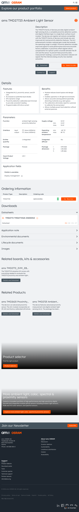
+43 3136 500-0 (10, 447)
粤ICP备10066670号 (7, 498)
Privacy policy (5, 495)
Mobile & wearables (11, 172)
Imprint (34, 495)
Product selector (10, 366)
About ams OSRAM (48, 439)
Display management (12, 176)
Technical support (6, 474)
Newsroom (44, 442)
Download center (6, 466)
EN (66, 223)
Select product (71, 8)
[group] (16, 272)
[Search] (73, 3)
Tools (3, 469)
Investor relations (46, 444)
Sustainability (45, 447)
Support (52, 72)
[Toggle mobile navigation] (76, 3)
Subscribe (72, 425)
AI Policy (50, 495)
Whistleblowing (6, 479)
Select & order (69, 65)
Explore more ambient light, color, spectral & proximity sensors (27, 412)
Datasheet (42, 65)
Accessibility (45, 454)
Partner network (6, 476)
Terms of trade (25, 495)
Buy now (68, 199)
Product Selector (6, 463)
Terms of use (16, 495)
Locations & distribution (48, 449)
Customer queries (6, 471)
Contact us (41, 72)
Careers (43, 452)
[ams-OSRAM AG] (11, 2)
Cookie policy (42, 495)
